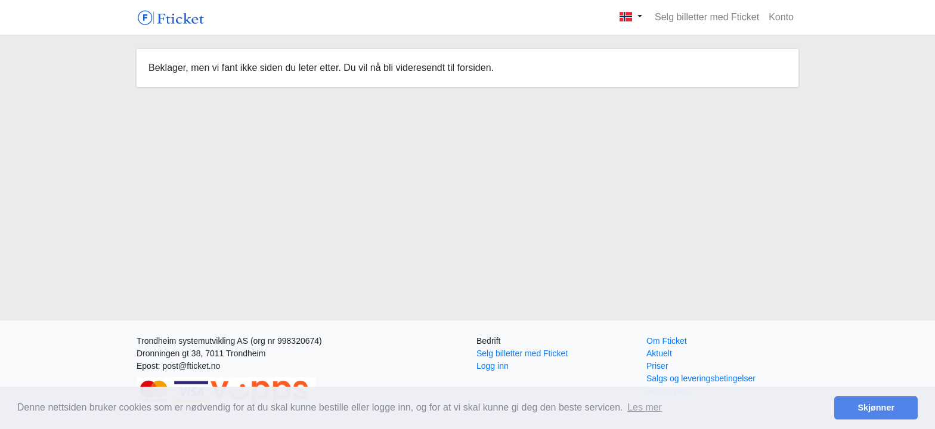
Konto (781, 17)
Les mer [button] (644, 407)
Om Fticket (666, 341)
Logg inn (492, 366)
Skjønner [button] (875, 407)
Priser (657, 366)
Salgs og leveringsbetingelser (701, 378)
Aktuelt (659, 353)
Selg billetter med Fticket (707, 17)
